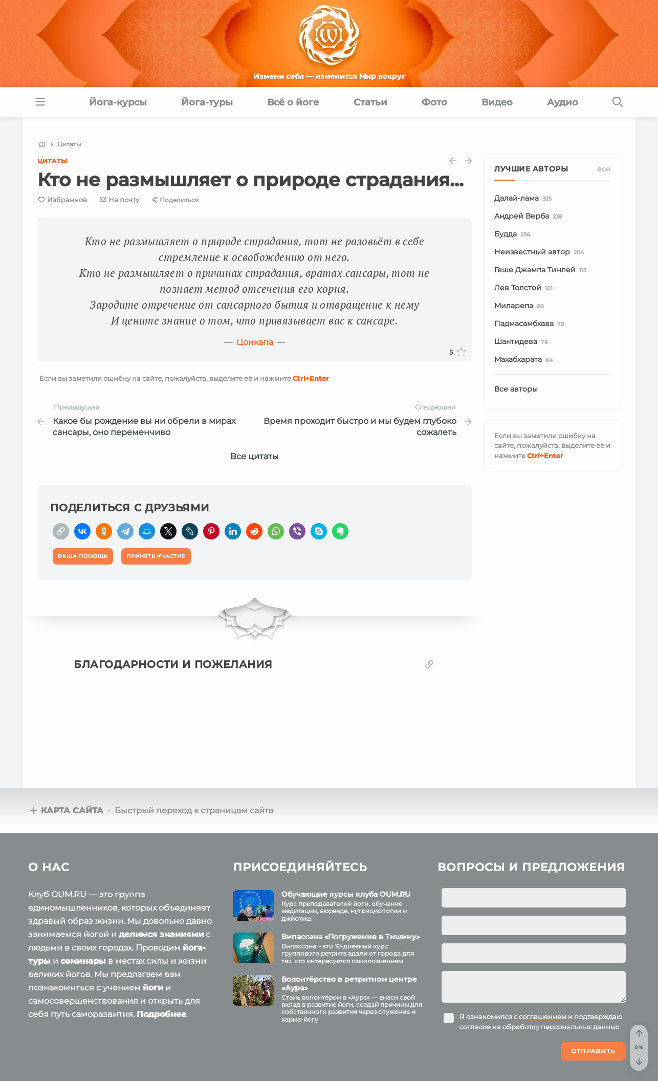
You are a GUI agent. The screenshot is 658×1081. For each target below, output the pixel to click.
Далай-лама (524, 198)
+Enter (311, 378)
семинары (83, 959)
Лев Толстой (525, 288)
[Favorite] (62, 200)
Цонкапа (254, 342)
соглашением (542, 1015)
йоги (153, 985)
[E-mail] (120, 200)
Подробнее (161, 1012)
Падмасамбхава (531, 324)
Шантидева (523, 342)
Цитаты (52, 161)
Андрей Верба (530, 216)
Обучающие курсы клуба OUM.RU (345, 892)
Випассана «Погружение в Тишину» (350, 934)
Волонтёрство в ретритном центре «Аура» (349, 981)
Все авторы (516, 389)
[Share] (175, 200)
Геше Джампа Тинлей (542, 270)
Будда (514, 234)
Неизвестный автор (540, 252)
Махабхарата (525, 360)
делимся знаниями (161, 932)
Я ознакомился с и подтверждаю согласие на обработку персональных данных (540, 1020)
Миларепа (520, 306)
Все (603, 168)
